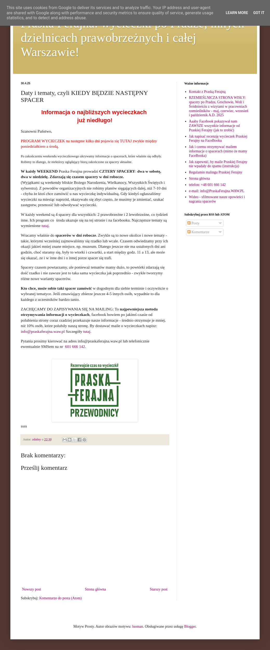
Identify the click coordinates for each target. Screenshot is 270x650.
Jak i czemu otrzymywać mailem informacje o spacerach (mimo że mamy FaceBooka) (218, 151)
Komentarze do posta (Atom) (60, 598)
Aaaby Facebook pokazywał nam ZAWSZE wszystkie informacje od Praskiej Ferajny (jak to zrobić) (214, 125)
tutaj (45, 225)
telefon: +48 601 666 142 (207, 185)
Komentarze (198, 232)
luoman (137, 626)
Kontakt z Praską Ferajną (207, 92)
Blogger (189, 626)
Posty (193, 223)
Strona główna (95, 589)
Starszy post (158, 589)
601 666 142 (75, 346)
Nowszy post (31, 589)
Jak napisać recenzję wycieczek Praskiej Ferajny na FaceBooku (218, 138)
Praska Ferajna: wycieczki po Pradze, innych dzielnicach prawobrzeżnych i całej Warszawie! (132, 37)
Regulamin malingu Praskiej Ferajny (215, 172)
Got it (258, 13)
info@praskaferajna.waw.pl (43, 331)
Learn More (237, 13)
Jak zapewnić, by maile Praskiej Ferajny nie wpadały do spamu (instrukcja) (218, 164)
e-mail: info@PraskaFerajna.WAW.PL (217, 191)
